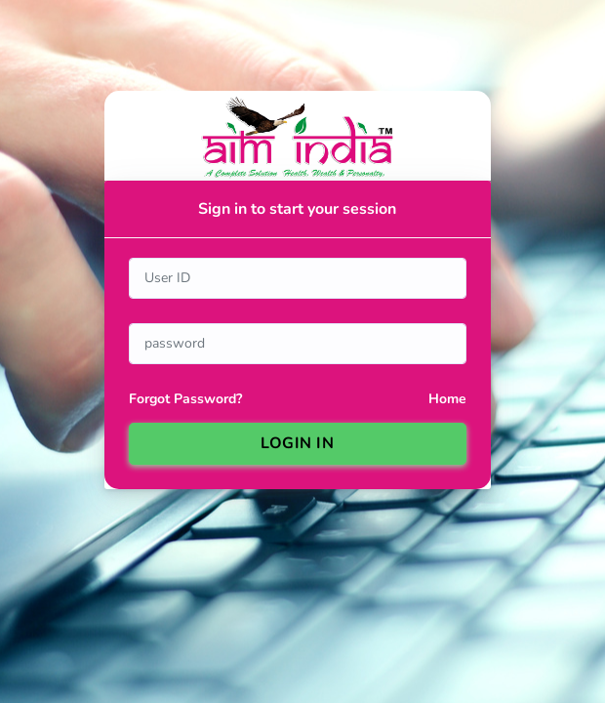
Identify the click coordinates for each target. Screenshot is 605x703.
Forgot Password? (185, 399)
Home (447, 399)
